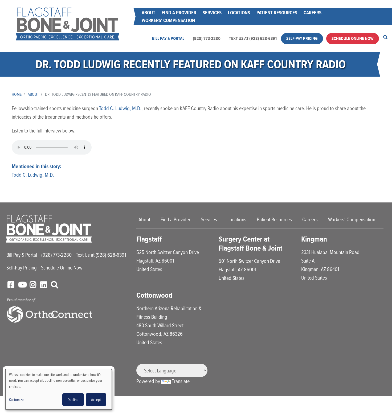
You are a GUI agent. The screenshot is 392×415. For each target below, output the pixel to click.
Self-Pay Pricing (302, 38)
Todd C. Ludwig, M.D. (120, 108)
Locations (239, 12)
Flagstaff (149, 239)
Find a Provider (179, 12)
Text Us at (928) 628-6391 (253, 38)
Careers (312, 12)
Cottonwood (154, 295)
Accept (96, 399)
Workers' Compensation (168, 20)
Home (17, 94)
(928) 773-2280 (206, 38)
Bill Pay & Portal (168, 38)
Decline (73, 399)
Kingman (314, 239)
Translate (175, 381)
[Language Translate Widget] (171, 370)
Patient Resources (276, 12)
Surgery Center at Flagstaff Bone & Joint (250, 244)
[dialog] (58, 389)
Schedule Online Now (353, 38)
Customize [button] (16, 399)
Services (212, 12)
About (148, 12)
